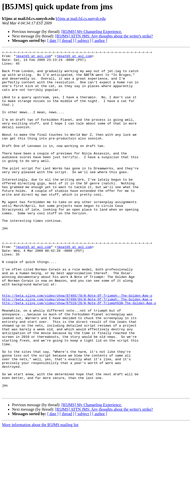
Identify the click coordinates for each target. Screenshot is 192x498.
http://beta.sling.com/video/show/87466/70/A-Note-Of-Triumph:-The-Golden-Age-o (77, 345)
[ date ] (52, 40)
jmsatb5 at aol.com (33, 57)
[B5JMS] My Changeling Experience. (91, 31)
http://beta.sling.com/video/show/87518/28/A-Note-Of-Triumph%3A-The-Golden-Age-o (79, 354)
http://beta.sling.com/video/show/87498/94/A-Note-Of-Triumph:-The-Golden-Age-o (77, 349)
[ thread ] (67, 40)
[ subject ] (83, 40)
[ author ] (99, 40)
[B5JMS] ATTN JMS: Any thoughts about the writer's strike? (104, 36)
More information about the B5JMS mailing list (40, 494)
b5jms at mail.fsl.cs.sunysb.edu (81, 18)
